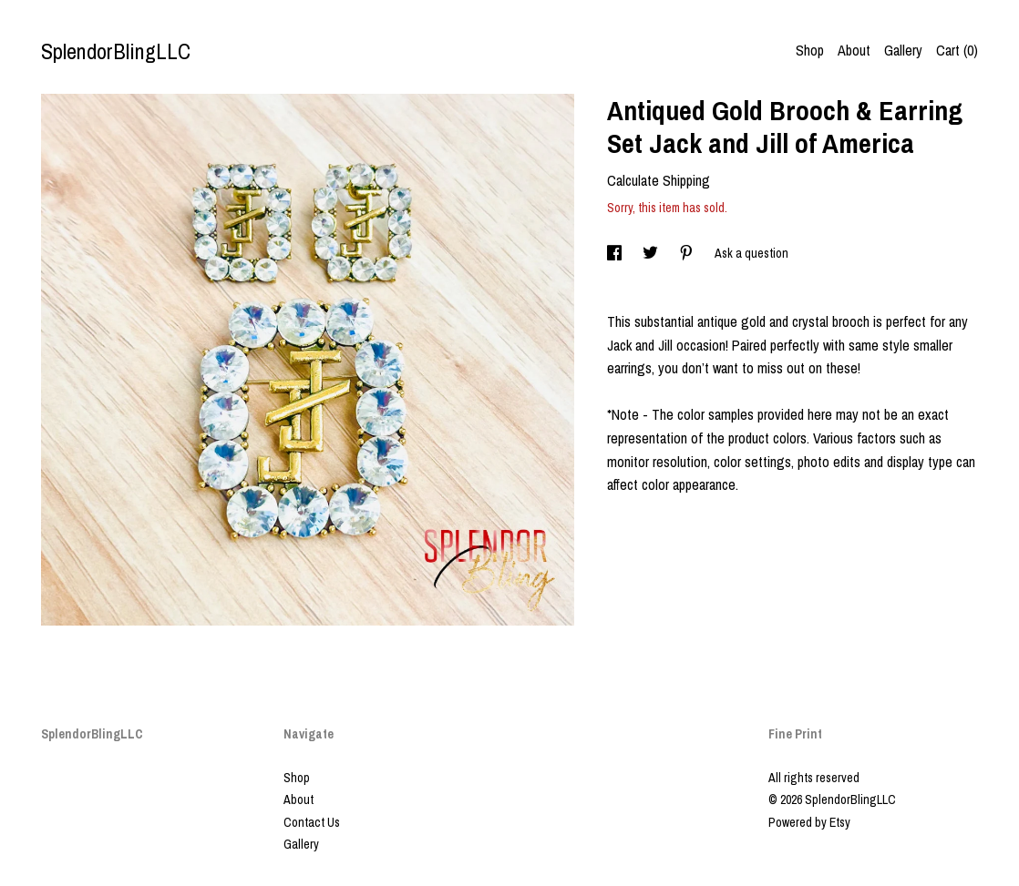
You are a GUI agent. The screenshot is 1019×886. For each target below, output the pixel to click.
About (854, 50)
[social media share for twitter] (652, 253)
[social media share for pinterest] (687, 253)
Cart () (957, 50)
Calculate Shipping (658, 180)
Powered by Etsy (809, 822)
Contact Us (311, 822)
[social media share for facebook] (615, 253)
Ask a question (751, 253)
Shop (810, 50)
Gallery (903, 50)
